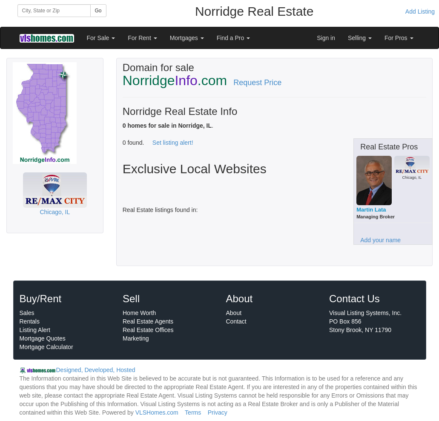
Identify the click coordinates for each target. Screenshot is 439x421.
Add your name (380, 240)
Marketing (136, 338)
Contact (236, 321)
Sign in (326, 37)
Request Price (257, 82)
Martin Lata (371, 209)
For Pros (398, 37)
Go (98, 11)
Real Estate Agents (148, 321)
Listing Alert (35, 329)
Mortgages (187, 37)
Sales (27, 312)
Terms (193, 412)
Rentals (30, 321)
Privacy (217, 412)
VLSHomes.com (156, 412)
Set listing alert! (172, 142)
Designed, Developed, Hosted (95, 370)
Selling (360, 37)
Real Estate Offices (148, 329)
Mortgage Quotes (43, 338)
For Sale (101, 37)
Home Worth (139, 312)
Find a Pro (233, 37)
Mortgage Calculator (46, 347)
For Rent (142, 37)
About (234, 312)
